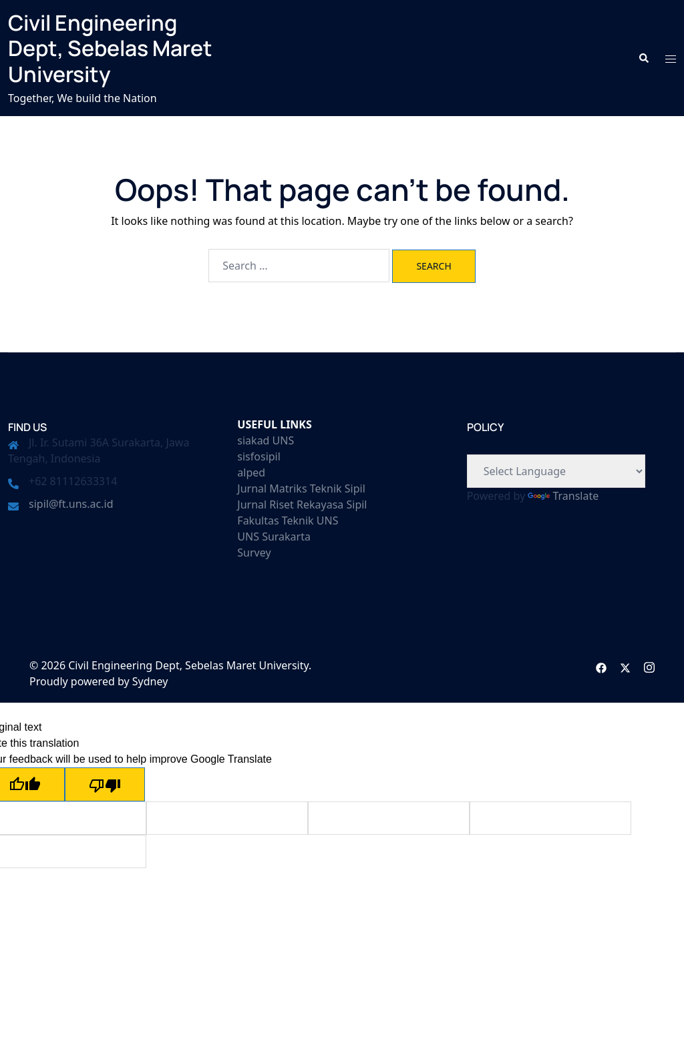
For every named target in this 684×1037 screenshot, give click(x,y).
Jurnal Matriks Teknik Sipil (301, 488)
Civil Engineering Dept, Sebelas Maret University (110, 48)
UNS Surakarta (274, 536)
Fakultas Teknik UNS (287, 520)
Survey (254, 552)
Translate (563, 495)
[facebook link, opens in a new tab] (601, 665)
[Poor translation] (105, 784)
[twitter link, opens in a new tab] (625, 665)
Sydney (150, 681)
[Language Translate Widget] (556, 471)
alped (251, 472)
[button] (643, 58)
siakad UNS (265, 440)
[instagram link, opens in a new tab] (649, 665)
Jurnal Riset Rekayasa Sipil (302, 504)
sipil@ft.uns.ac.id (71, 503)
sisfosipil (259, 456)
